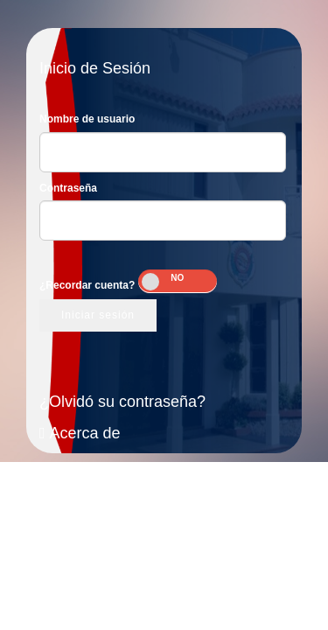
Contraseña (68, 188)
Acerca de (80, 433)
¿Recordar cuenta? (87, 285)
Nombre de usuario (87, 119)
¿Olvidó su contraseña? (122, 401)
